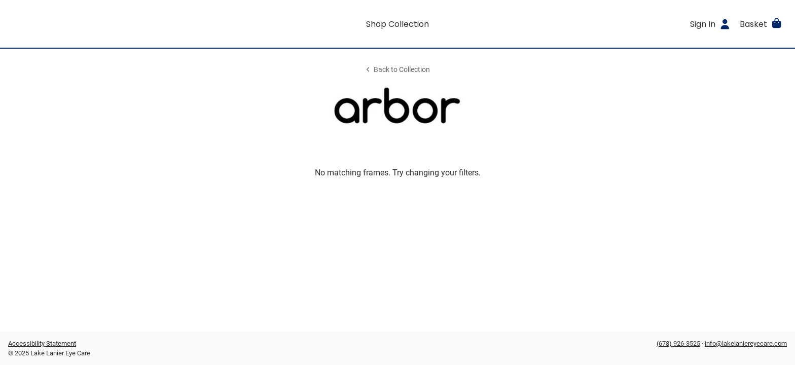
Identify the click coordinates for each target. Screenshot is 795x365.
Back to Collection (397, 69)
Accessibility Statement (42, 343)
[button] (761, 24)
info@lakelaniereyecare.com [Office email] (746, 343)
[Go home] (105, 24)
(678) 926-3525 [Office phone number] (678, 343)
